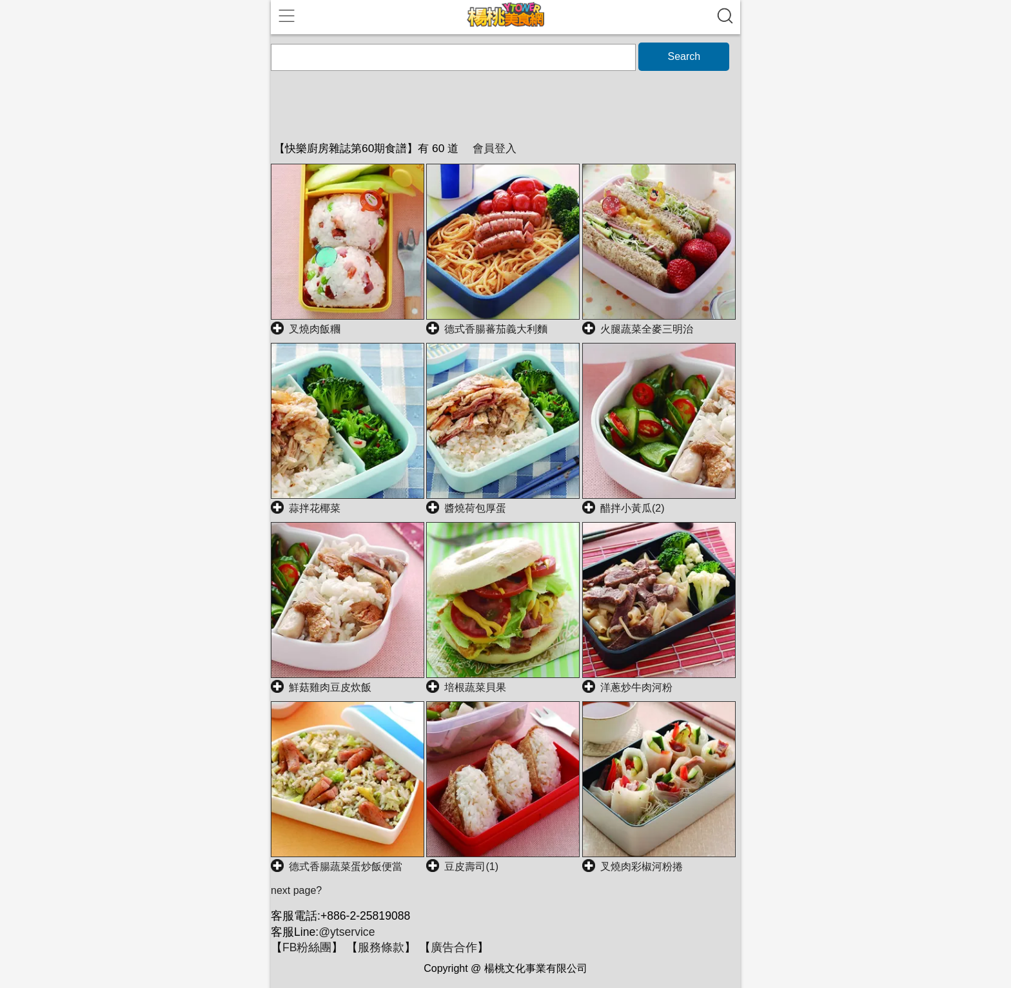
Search (683, 56)
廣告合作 (454, 947)
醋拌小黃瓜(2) (632, 508)
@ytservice (347, 931)
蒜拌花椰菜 (314, 508)
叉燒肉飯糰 (314, 329)
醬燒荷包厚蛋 (475, 508)
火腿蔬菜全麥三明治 (646, 329)
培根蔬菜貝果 (475, 687)
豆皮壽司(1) (471, 866)
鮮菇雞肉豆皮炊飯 (330, 687)
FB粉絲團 (306, 947)
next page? (296, 890)
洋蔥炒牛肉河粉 (636, 687)
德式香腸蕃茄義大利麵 (495, 329)
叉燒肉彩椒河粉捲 (641, 866)
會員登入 (494, 148)
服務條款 (381, 947)
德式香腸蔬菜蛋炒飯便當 (345, 866)
